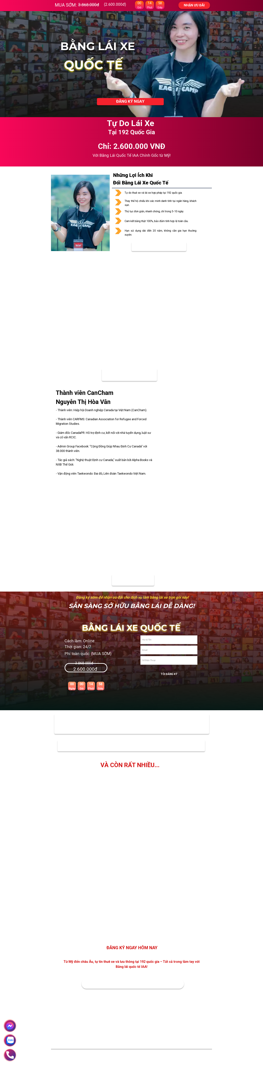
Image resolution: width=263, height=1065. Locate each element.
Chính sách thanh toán (145, 1038)
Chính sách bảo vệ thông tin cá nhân (151, 1045)
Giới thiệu (105, 1038)
